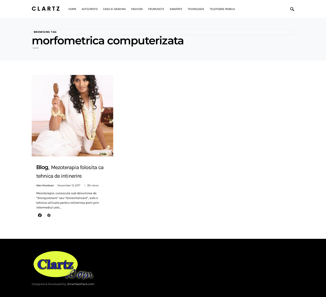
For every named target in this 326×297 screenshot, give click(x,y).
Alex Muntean (45, 185)
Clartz (46, 9)
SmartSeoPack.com (80, 284)
